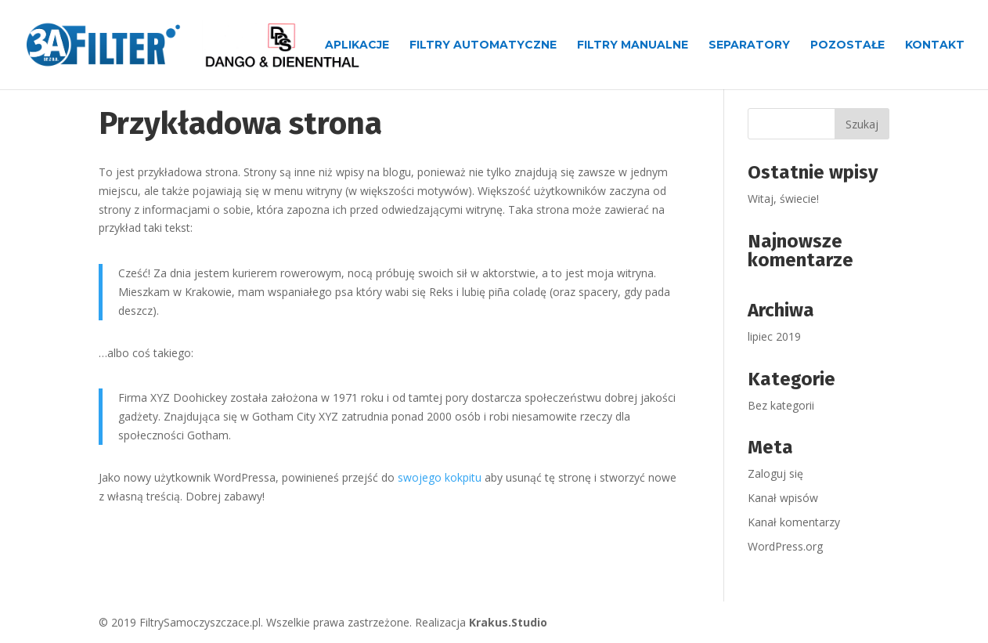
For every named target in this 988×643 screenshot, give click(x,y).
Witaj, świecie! (783, 198)
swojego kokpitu (439, 477)
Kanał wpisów (783, 497)
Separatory (749, 45)
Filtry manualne (632, 45)
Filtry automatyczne (483, 45)
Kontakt (935, 45)
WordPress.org (785, 546)
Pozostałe (847, 45)
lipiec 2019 (774, 336)
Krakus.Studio (508, 622)
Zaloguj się (775, 473)
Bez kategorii (781, 405)
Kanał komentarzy (794, 522)
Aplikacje (357, 45)
